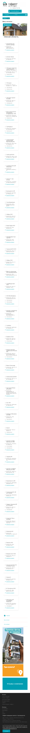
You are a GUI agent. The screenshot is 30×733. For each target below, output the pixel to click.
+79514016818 (9, 356)
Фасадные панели (5, 701)
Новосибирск (5, 710)
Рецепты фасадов (5, 696)
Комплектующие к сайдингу (7, 704)
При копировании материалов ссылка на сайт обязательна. (14, 721)
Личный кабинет (15, 11)
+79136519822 (9, 341)
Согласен (6, 731)
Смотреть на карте (10, 61)
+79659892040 (9, 509)
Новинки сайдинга (6, 697)
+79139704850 (9, 446)
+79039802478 (9, 103)
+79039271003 (9, 89)
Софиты (3, 702)
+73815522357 (9, 131)
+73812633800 (9, 302)
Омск (3, 712)
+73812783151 (9, 419)
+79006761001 (9, 118)
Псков (15, 14)
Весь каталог (15, 620)
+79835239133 (9, 432)
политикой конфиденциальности (10, 728)
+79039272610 (9, 74)
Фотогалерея (15, 624)
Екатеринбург (5, 708)
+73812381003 (9, 87)
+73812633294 (9, 300)
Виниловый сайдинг (6, 699)
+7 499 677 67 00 (15, 8)
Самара (3, 713)
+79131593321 (9, 316)
